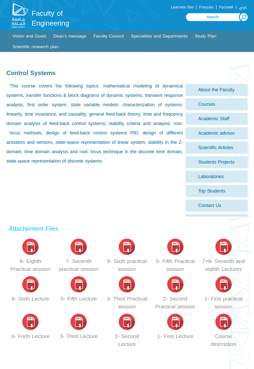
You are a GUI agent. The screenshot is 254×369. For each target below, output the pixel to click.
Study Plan (205, 36)
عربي (243, 7)
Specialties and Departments (159, 36)
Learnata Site (182, 7)
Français (206, 7)
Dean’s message (69, 36)
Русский (226, 7)
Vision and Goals (29, 36)
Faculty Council (108, 36)
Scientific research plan (35, 47)
